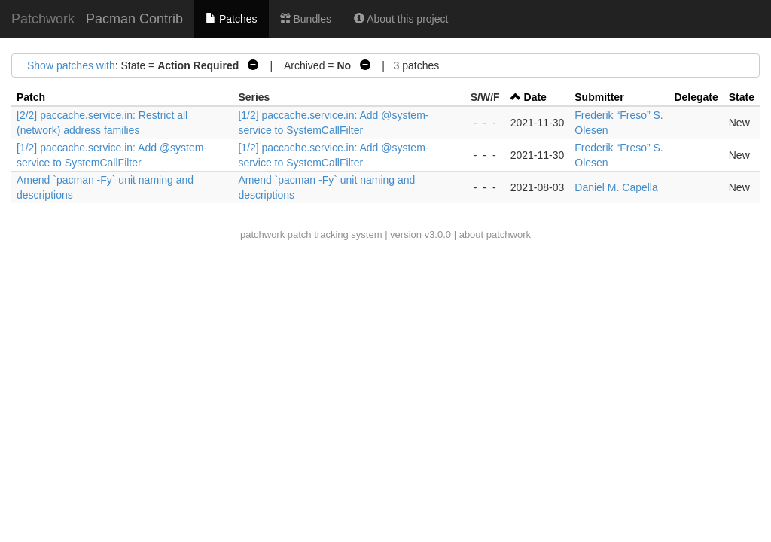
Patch (31, 97)
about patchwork (495, 234)
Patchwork (43, 18)
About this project (401, 19)
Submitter (598, 97)
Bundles (305, 19)
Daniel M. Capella (616, 187)
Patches (231, 19)
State (741, 97)
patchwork (262, 234)
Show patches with (71, 65)
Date (535, 97)
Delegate (696, 97)
